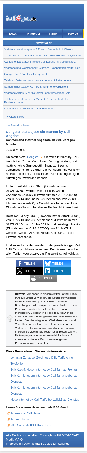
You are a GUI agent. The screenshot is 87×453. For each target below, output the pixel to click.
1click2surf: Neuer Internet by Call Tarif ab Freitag (44, 369)
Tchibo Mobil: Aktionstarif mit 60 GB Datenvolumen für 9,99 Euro (42, 55)
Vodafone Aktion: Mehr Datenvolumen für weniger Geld (37, 92)
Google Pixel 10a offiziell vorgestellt (25, 74)
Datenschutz (31, 443)
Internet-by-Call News (25, 413)
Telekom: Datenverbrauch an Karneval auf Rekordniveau (38, 80)
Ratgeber (33, 33)
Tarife (53, 33)
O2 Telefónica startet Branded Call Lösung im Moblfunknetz (40, 61)
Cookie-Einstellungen (57, 443)
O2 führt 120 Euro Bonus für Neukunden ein (30, 108)
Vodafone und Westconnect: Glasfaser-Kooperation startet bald (42, 67)
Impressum (13, 443)
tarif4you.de (13, 124)
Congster (33, 157)
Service (72, 33)
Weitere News (15, 116)
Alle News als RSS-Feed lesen (31, 425)
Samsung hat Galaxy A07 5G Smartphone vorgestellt (36, 86)
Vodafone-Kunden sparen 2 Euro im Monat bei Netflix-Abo (39, 49)
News (13, 33)
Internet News (20, 419)
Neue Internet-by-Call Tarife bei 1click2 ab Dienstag (45, 399)
